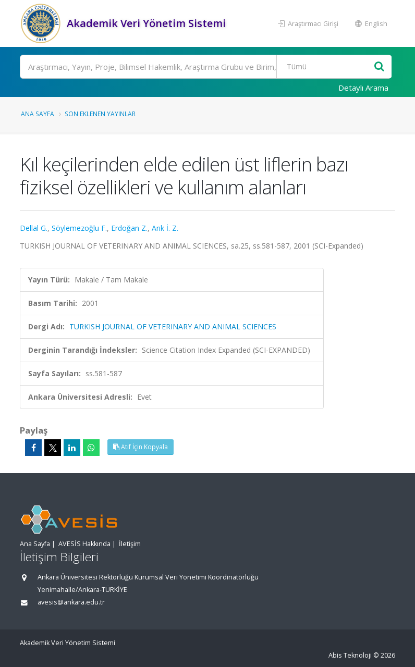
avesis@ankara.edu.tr (71, 602)
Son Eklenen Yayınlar (100, 113)
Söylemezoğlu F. (79, 228)
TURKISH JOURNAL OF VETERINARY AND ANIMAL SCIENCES (172, 326)
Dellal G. (33, 228)
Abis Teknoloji (350, 655)
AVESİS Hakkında (84, 543)
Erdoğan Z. (129, 228)
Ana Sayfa (37, 113)
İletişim (130, 543)
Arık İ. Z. (165, 228)
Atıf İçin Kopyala (140, 446)
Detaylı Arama (363, 87)
